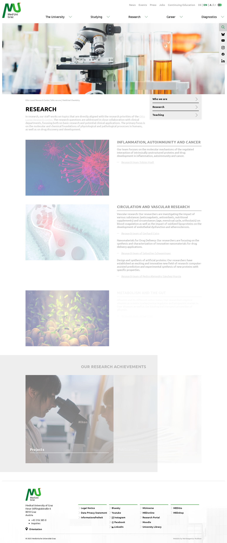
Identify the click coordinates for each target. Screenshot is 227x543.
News (132, 4)
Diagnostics (209, 17)
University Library (152, 526)
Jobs (162, 4)
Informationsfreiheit (92, 517)
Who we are (175, 99)
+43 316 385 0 (38, 519)
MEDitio (177, 507)
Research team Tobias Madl (137, 162)
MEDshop (178, 512)
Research (134, 17)
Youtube (116, 512)
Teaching (175, 114)
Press (153, 4)
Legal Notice (88, 507)
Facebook (118, 522)
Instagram (118, 517)
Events (143, 4)
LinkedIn (117, 526)
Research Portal (151, 517)
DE (200, 4)
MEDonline (148, 512)
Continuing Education (181, 4)
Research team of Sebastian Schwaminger (146, 253)
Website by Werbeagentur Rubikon (187, 538)
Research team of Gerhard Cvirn (140, 233)
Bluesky (116, 507)
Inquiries (35, 523)
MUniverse (148, 507)
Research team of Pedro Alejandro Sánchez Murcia (151, 276)
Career (171, 17)
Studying (96, 17)
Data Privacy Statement (94, 512)
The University (55, 17)
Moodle (147, 522)
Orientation (35, 529)
